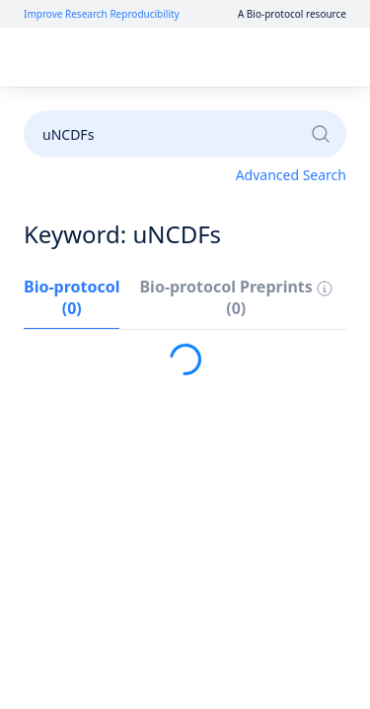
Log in (151, 57)
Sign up (221, 57)
